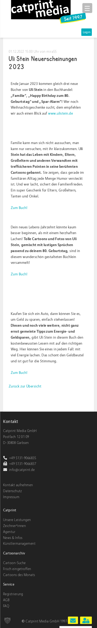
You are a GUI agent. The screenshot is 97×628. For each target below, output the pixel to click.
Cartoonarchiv (14, 553)
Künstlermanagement (19, 543)
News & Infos (12, 538)
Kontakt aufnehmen (18, 485)
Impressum (11, 497)
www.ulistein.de (60, 113)
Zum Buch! (19, 208)
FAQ (6, 606)
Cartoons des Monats (19, 575)
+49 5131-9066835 (19, 458)
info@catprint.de (19, 470)
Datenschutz (12, 491)
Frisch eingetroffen (17, 569)
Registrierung (13, 594)
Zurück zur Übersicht (25, 386)
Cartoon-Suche (14, 563)
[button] (7, 620)
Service (8, 584)
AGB (6, 600)
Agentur (9, 532)
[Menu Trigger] (87, 8)
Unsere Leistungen (17, 520)
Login (87, 32)
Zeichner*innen (14, 526)
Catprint (9, 510)
